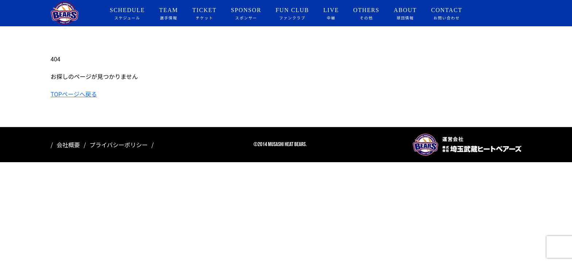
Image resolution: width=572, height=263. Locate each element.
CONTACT (446, 14)
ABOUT (405, 14)
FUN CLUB (292, 14)
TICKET (204, 14)
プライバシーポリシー (118, 144)
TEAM (168, 14)
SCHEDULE (127, 14)
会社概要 (68, 144)
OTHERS (366, 14)
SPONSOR (246, 14)
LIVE (331, 14)
